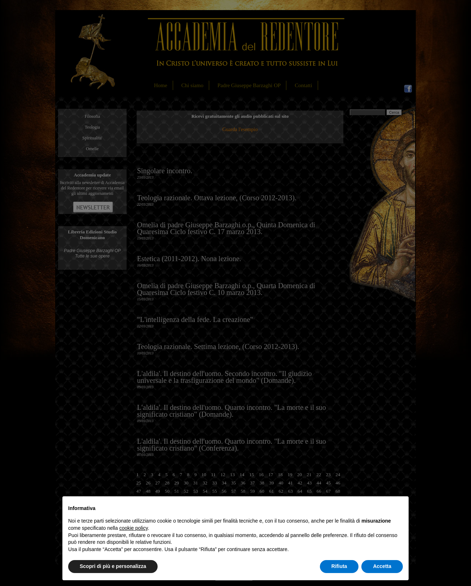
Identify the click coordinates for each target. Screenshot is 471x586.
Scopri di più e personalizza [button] (113, 566)
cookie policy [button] (133, 528)
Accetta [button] (382, 566)
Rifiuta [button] (339, 566)
